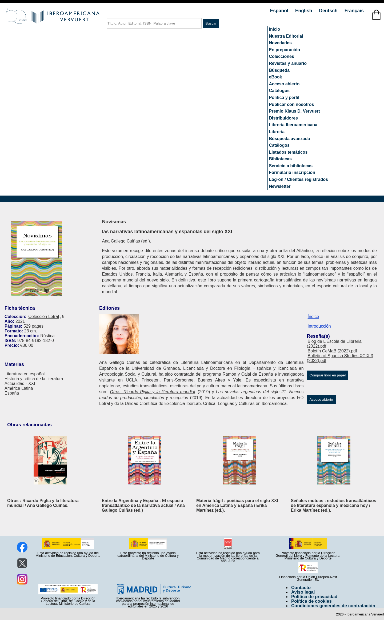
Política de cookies (311, 601)
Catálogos (279, 90)
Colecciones (281, 56)
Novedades (280, 43)
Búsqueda (279, 70)
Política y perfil (284, 97)
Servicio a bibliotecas (291, 166)
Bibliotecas (280, 159)
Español (280, 10)
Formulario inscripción (292, 172)
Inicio (274, 29)
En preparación (284, 49)
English (304, 10)
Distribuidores (283, 118)
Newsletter (280, 186)
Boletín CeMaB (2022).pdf (332, 351)
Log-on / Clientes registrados (298, 179)
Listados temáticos (288, 152)
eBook (275, 77)
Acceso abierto (284, 84)
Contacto (301, 587)
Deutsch (329, 10)
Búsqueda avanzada (289, 138)
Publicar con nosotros (291, 104)
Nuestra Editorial (286, 36)
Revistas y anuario (288, 63)
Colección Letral (43, 316)
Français (354, 10)
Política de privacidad (314, 596)
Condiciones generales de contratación (333, 605)
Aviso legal (303, 592)
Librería (277, 131)
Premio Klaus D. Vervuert (294, 111)
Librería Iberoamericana (293, 124)
